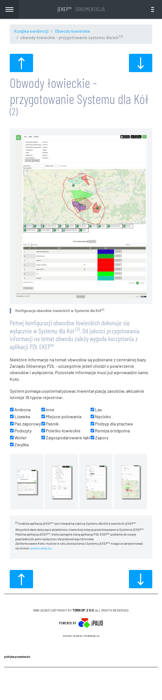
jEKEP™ (81, 9)
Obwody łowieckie (72, 31)
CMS (81, 683)
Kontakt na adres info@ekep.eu (81, 635)
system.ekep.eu (40, 548)
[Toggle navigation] (152, 9)
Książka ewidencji (31, 31)
